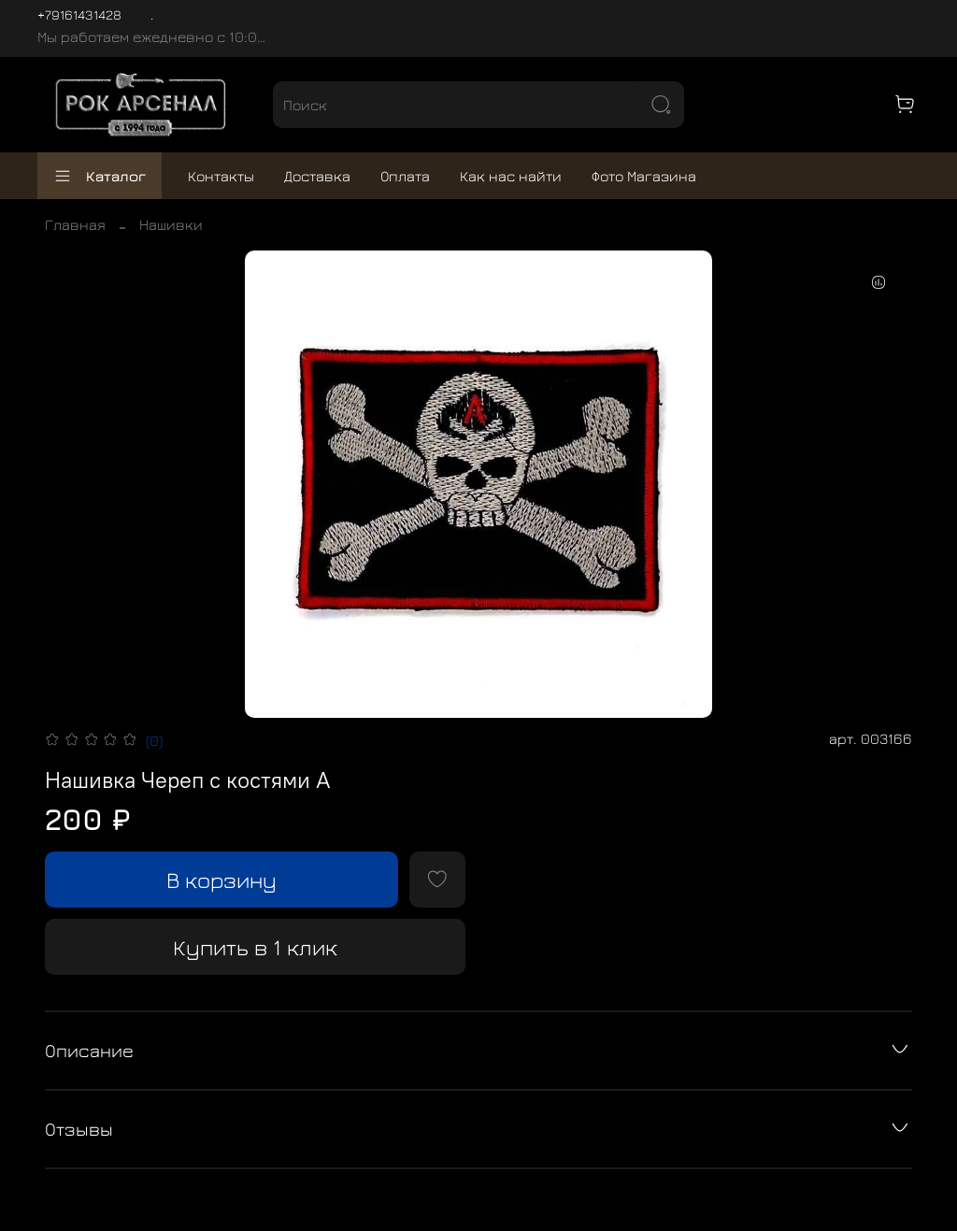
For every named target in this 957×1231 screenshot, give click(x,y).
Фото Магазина (644, 175)
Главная (75, 224)
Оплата (405, 175)
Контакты (221, 175)
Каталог (99, 175)
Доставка (317, 175)
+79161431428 (79, 14)
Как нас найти (511, 175)
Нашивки (171, 224)
